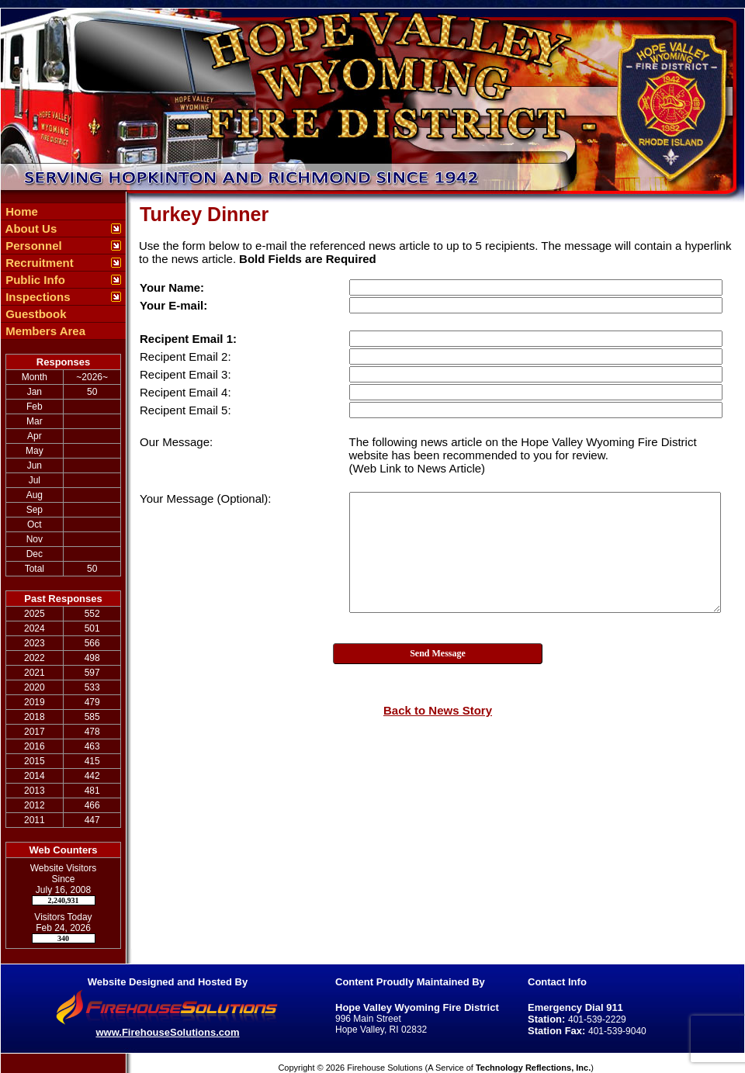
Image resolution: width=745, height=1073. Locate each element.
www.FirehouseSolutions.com (167, 1032)
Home (20, 211)
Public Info (33, 279)
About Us (29, 228)
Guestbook (34, 313)
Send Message (438, 653)
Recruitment (38, 262)
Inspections (36, 296)
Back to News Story (437, 710)
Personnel (32, 245)
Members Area (43, 330)
